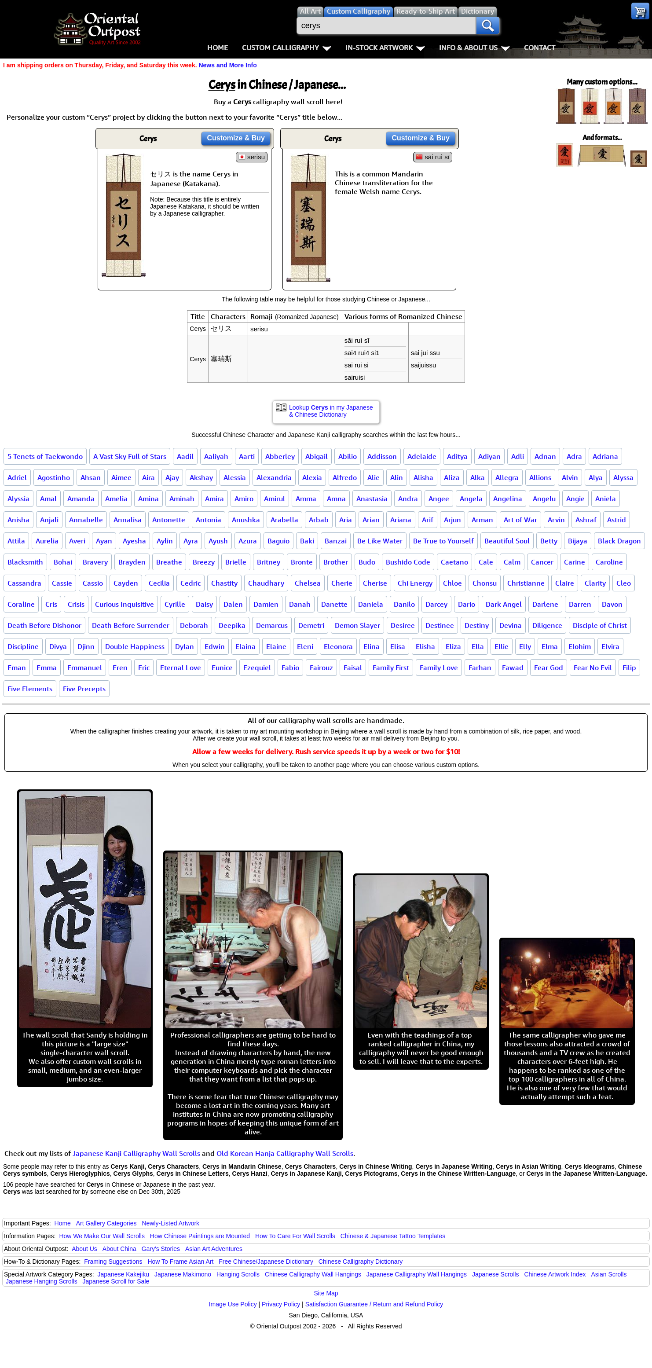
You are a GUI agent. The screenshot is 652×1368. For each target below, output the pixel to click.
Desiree (403, 625)
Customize (236, 138)
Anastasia (372, 498)
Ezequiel (257, 667)
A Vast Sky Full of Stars (129, 456)
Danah (300, 604)
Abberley (280, 456)
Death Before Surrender (130, 625)
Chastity (224, 583)
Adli (517, 456)
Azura (247, 540)
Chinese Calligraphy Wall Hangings (313, 1274)
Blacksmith (25, 561)
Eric (144, 667)
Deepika (232, 625)
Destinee (439, 625)
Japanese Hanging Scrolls (41, 1281)
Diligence (547, 625)
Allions (540, 477)
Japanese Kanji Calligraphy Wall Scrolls (136, 1153)
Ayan (104, 540)
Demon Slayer (357, 625)
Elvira (610, 646)
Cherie (341, 583)
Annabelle (86, 519)
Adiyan (489, 456)
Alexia (312, 477)
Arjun (452, 519)
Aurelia (47, 540)
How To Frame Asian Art (180, 1261)
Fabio (290, 667)
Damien (265, 604)
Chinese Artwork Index (555, 1274)
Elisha (425, 646)
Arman (482, 519)
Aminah (181, 498)
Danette (334, 604)
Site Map (326, 1293)
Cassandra (24, 583)
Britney (268, 561)
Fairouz (321, 667)
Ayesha (134, 540)
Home (217, 47)
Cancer (542, 561)
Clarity (595, 583)
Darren (580, 604)
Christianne (526, 583)
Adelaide (421, 456)
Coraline (21, 604)
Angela (471, 498)
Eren (120, 667)
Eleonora (338, 646)
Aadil (185, 456)
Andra (408, 498)
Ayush (218, 540)
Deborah (194, 625)
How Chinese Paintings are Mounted (200, 1236)
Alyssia (18, 498)
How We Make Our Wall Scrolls (101, 1236)
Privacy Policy (281, 1304)
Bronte (302, 561)
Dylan (184, 646)
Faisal (353, 667)
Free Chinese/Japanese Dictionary (266, 1261)
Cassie (62, 583)
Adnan (545, 456)
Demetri (311, 625)
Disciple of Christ (600, 625)
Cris (51, 604)
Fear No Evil (593, 667)
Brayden (132, 561)
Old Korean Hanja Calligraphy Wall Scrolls (284, 1153)
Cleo (623, 583)
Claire (564, 583)
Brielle (235, 561)
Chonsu (485, 583)
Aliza (452, 477)
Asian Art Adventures (213, 1248)
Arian (371, 519)
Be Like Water (380, 540)
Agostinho (53, 477)
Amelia (116, 498)
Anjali (49, 519)
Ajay (172, 477)
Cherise (375, 583)
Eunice (222, 667)
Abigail (316, 456)
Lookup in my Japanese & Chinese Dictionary (331, 411)
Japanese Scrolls (495, 1274)
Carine (574, 561)
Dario (466, 604)
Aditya (457, 456)
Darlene (545, 604)
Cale (486, 561)
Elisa (397, 646)
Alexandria (274, 477)
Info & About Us (474, 47)
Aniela (605, 498)
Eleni (305, 646)
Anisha (18, 519)
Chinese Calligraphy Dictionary (361, 1261)
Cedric (190, 583)
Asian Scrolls (608, 1274)
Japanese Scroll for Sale (116, 1281)
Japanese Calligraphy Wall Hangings (416, 1274)
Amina (148, 498)
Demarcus (272, 625)
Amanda (81, 498)
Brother (335, 561)
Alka (477, 477)
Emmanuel (84, 667)
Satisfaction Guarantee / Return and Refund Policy (374, 1304)
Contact (539, 47)
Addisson (382, 456)
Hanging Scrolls (238, 1274)
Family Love (439, 667)
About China (119, 1248)
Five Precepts (84, 688)
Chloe (452, 583)
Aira (148, 477)
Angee (439, 498)
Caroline (609, 561)
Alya (596, 477)
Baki (307, 540)
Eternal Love (180, 667)
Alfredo (345, 477)
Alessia (234, 477)
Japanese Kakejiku (124, 1274)
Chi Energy (415, 583)
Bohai (63, 561)
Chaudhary (266, 583)
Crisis (76, 604)
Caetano (454, 561)
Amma (306, 498)
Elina (371, 646)
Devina (510, 625)
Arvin (556, 519)
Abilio (347, 456)
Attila (16, 540)
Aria (345, 519)
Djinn (86, 646)
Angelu (544, 498)
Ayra (190, 540)
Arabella (284, 519)
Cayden (126, 583)
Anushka (246, 519)
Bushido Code (408, 561)
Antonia (208, 519)
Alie (373, 477)
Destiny (477, 625)
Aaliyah (216, 456)
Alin (396, 477)
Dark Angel (504, 604)
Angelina (507, 498)
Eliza (453, 646)
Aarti (247, 456)
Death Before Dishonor (44, 625)
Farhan (480, 667)
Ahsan (91, 477)
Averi (77, 540)
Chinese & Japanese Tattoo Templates (393, 1236)
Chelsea (308, 583)
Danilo (404, 604)
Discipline (23, 646)
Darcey (436, 604)
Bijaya (577, 540)
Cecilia (159, 583)
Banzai (336, 540)
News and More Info (227, 65)
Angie (575, 498)
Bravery (95, 561)
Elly (525, 646)
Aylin (165, 540)
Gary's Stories (161, 1248)
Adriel (17, 477)
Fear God (548, 667)
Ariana (400, 519)
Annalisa (128, 519)
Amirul (274, 498)
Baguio (278, 540)
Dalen (233, 604)
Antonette (168, 519)
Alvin (570, 477)
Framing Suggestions (113, 1261)
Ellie (501, 646)
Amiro (243, 498)
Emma (47, 667)
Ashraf (586, 519)
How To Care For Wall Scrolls (295, 1236)
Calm (512, 561)
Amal (48, 498)
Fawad (513, 667)
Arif (427, 519)
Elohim (579, 646)
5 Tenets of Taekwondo (45, 456)
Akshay (201, 477)
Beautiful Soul (507, 540)
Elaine (276, 646)
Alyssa (623, 477)
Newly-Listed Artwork (170, 1223)
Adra (574, 456)
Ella (478, 646)
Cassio (93, 583)
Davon (612, 604)
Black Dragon (619, 540)
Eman (16, 667)
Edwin (215, 646)
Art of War (520, 519)
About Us (84, 1248)
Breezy (204, 561)
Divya (58, 646)
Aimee (121, 477)
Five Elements (29, 688)
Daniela (370, 604)
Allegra (507, 477)
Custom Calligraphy (286, 47)
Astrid (616, 519)
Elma (550, 646)
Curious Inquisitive (124, 604)
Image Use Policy (233, 1304)
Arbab (319, 519)
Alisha (423, 477)
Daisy (204, 604)
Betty (548, 540)
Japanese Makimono (182, 1274)
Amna (336, 498)
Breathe (169, 561)
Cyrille (175, 604)
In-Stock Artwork (385, 47)
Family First (391, 667)
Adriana (605, 456)
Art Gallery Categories (106, 1223)
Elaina (245, 646)
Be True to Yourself (443, 540)
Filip (629, 667)
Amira (214, 498)
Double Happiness (135, 646)
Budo (367, 561)
